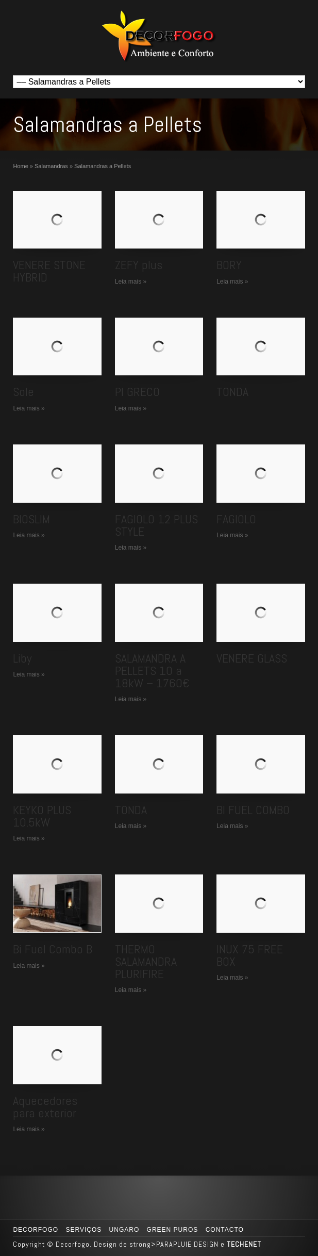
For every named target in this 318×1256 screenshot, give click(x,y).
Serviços (83, 1229)
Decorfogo (35, 1229)
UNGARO (124, 1229)
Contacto (225, 1229)
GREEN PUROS (172, 1229)
